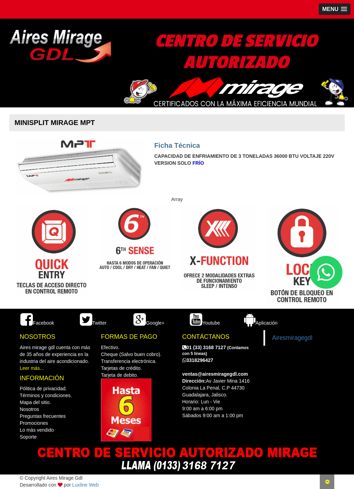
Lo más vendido (37, 430)
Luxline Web (85, 485)
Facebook (37, 323)
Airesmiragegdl (292, 337)
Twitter (93, 323)
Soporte (28, 437)
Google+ (148, 323)
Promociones (34, 423)
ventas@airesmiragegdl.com (215, 374)
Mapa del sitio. (35, 402)
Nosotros (29, 409)
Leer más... (32, 368)
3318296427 (197, 360)
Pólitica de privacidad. (43, 388)
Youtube (205, 323)
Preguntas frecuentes (43, 416)
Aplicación (261, 323)
